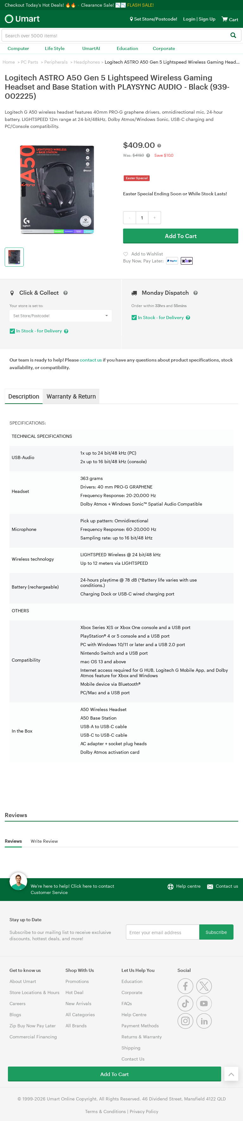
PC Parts (29, 62)
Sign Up (206, 19)
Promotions (77, 981)
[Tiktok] (187, 1009)
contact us (91, 359)
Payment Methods (140, 1025)
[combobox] (121, 35)
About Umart (22, 981)
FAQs (127, 1003)
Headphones (87, 62)
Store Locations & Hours (34, 992)
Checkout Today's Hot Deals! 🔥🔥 (41, 5)
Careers (17, 1003)
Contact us (227, 886)
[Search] (233, 35)
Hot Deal (74, 992)
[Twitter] (205, 992)
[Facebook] (187, 992)
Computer (18, 48)
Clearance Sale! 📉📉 (103, 5)
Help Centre (134, 1014)
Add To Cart (181, 235)
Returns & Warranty (142, 1036)
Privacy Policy (144, 1111)
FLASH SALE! (140, 5)
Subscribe (216, 932)
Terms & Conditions (105, 1111)
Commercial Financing (33, 1036)
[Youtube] (205, 1009)
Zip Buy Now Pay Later (32, 1025)
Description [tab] (23, 396)
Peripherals (56, 62)
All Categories (80, 1014)
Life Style (55, 48)
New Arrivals (78, 1003)
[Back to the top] (231, 1074)
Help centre (188, 886)
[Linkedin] (205, 1027)
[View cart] (224, 19)
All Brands (76, 1025)
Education (127, 48)
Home (9, 62)
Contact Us (133, 1058)
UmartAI (91, 48)
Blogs (15, 1014)
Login (189, 19)
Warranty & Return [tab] (71, 396)
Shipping (131, 1047)
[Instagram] (187, 1027)
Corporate (164, 48)
